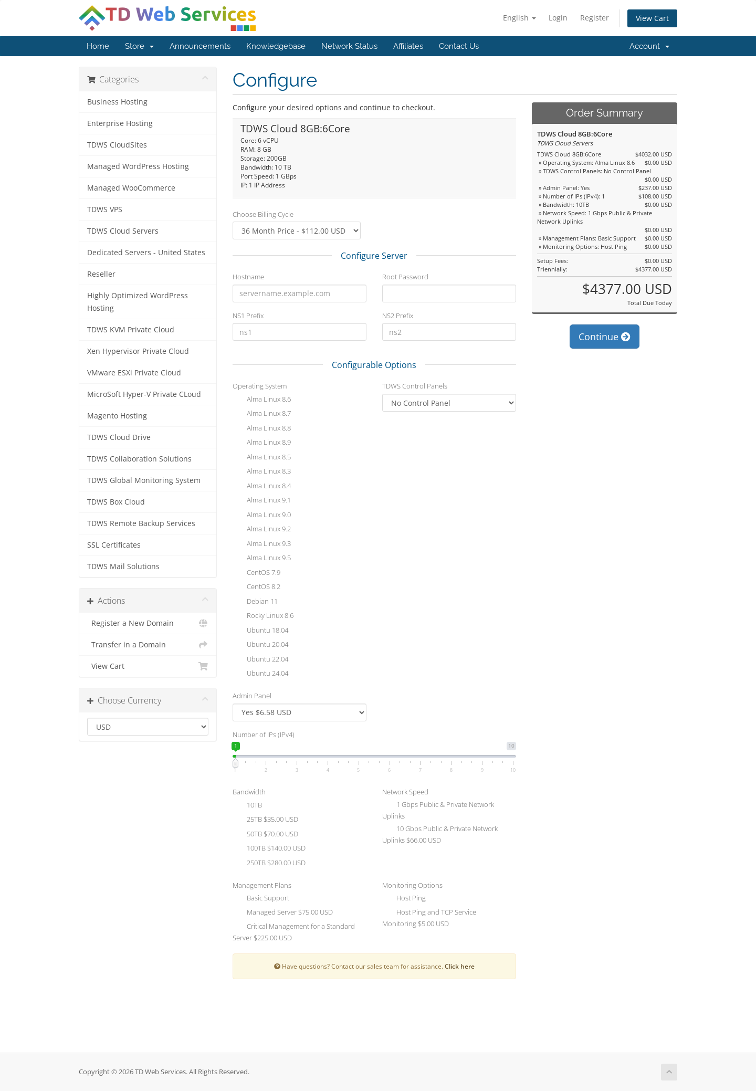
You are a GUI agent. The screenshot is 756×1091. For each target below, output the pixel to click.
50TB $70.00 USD (265, 835)
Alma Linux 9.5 (262, 558)
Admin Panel (252, 695)
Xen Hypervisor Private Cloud (138, 351)
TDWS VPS (104, 209)
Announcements (200, 46)
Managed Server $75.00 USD (283, 913)
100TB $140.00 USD (269, 849)
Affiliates (408, 46)
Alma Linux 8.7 (262, 414)
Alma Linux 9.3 (262, 544)
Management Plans (262, 885)
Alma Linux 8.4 (262, 486)
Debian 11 (255, 602)
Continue (605, 336)
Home (98, 46)
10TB (247, 806)
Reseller (101, 274)
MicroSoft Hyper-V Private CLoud (144, 394)
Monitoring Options (412, 885)
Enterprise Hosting (120, 123)
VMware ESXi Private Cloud (134, 372)
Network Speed (405, 791)
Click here (460, 966)
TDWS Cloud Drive (119, 437)
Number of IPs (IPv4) (264, 734)
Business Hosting (117, 102)
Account (649, 46)
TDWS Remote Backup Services (141, 523)
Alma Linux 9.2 (262, 530)
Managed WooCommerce (131, 188)
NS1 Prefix (248, 315)
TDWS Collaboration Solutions (139, 459)
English (519, 18)
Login (558, 18)
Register (594, 18)
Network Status (349, 46)
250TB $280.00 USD (269, 863)
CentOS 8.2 (256, 587)
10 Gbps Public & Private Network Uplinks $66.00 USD (440, 834)
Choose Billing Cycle (263, 214)
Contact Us (459, 46)
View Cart (652, 18)
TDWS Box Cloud (116, 502)
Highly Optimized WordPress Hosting (137, 302)
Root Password (405, 276)
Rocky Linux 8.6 (263, 616)
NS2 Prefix (397, 315)
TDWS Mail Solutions (123, 566)
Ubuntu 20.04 (260, 645)
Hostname (248, 276)
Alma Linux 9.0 (262, 515)
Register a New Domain (147, 623)
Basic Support (261, 899)
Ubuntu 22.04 (260, 660)
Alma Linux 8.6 (262, 400)
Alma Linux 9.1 (262, 501)
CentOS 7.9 (256, 573)
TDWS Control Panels (414, 386)
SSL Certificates (114, 545)
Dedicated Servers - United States (146, 252)
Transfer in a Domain (147, 644)
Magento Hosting (117, 416)
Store (139, 46)
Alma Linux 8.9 (262, 443)
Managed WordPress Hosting (138, 166)
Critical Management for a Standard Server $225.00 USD (294, 931)
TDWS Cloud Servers (123, 231)
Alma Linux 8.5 (262, 458)
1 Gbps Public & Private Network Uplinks (438, 810)
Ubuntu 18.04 (260, 631)
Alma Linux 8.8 (262, 429)
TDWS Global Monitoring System (144, 480)
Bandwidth (249, 791)
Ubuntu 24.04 (260, 674)
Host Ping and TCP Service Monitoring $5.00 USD (429, 917)
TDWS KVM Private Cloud (130, 329)
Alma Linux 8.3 (262, 472)
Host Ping (404, 899)
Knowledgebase (276, 46)
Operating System (260, 386)
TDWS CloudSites (117, 145)
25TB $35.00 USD (265, 820)
